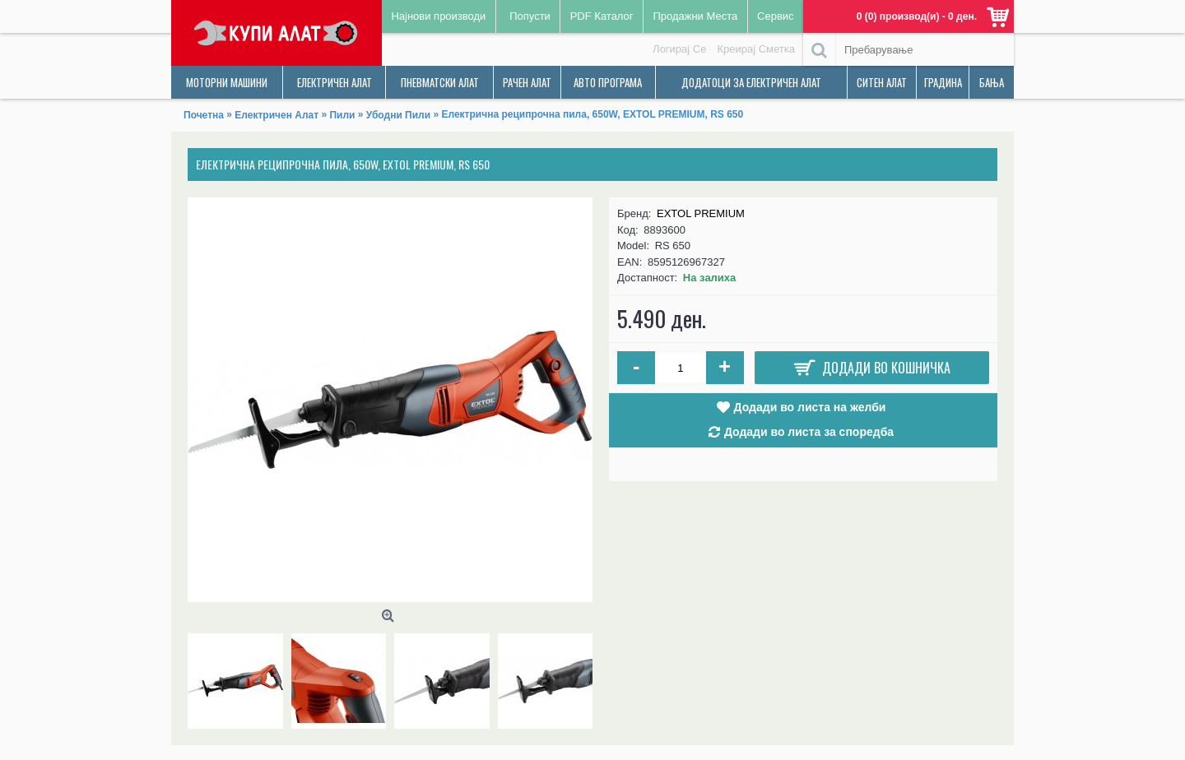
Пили (342, 115)
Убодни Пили (398, 115)
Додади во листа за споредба (809, 431)
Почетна (204, 115)
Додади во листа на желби (810, 407)
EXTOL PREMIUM (701, 213)
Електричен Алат (276, 115)
